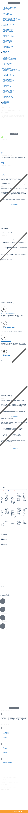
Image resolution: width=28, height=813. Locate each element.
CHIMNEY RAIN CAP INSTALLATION (9, 37)
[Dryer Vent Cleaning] (4, 337)
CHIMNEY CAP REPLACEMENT (8, 36)
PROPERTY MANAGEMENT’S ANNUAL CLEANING (12, 19)
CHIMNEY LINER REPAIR (7, 41)
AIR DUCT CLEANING (6, 57)
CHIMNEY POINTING (6, 34)
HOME (3, 4)
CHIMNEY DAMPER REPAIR (8, 46)
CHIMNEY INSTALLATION (7, 79)
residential (14, 594)
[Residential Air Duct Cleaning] (4, 324)
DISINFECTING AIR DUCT (7, 12)
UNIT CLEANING (6, 13)
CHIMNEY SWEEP (5, 25)
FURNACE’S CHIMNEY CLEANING (9, 31)
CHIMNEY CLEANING (7, 26)
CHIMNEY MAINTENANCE (7, 35)
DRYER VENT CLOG (6, 73)
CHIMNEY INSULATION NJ (7, 30)
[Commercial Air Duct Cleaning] (4, 309)
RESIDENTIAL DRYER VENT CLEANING (10, 20)
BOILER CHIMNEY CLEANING (8, 84)
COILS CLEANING (6, 9)
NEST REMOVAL (6, 101)
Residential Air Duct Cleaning (8, 327)
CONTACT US (4, 52)
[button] (14, 54)
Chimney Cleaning (6, 355)
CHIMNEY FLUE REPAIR (7, 40)
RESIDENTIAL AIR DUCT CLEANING (9, 7)
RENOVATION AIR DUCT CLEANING (9, 15)
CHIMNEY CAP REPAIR (7, 42)
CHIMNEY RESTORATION (7, 45)
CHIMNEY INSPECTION (7, 48)
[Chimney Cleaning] (4, 352)
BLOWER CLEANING (6, 62)
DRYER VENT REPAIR (7, 23)
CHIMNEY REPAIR (6, 47)
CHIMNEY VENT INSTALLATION (8, 90)
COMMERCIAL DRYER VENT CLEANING (10, 18)
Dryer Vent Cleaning (6, 341)
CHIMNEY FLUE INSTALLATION (8, 29)
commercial (19, 594)
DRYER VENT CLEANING (6, 68)
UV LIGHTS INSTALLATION (8, 14)
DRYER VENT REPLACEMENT (8, 24)
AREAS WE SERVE (5, 51)
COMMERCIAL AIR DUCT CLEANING (9, 8)
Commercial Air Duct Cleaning (8, 313)
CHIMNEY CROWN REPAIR (8, 95)
